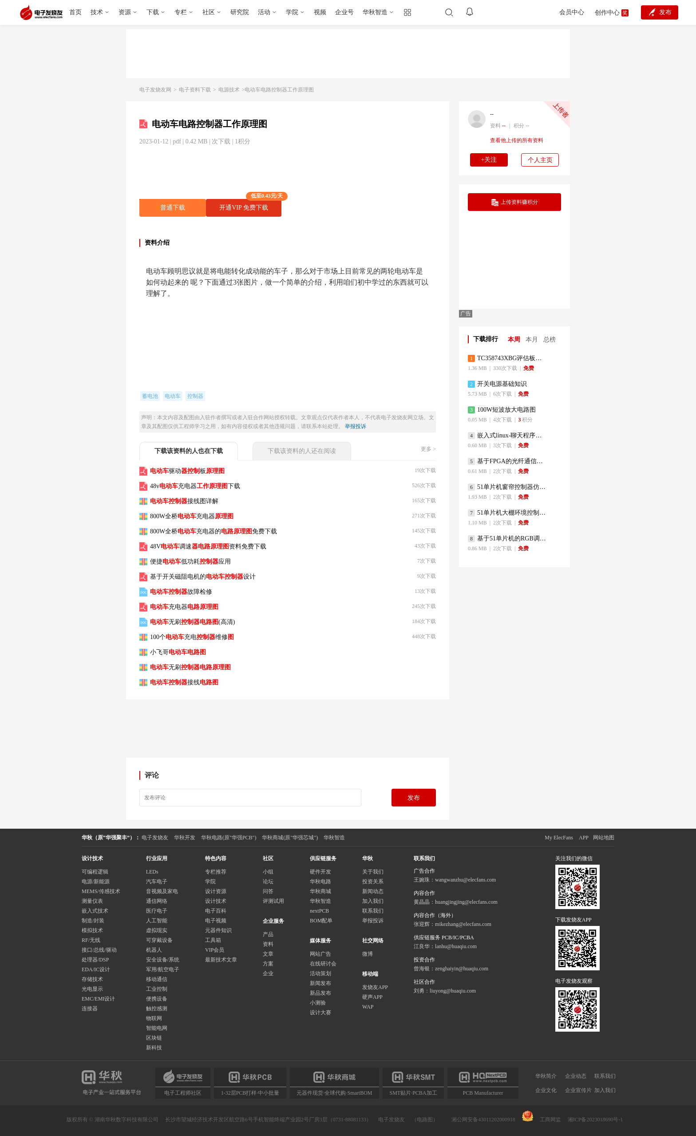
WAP (367, 1007)
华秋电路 (320, 881)
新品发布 (320, 993)
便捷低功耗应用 (190, 561)
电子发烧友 (391, 1119)
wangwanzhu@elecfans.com (465, 880)
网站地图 (603, 837)
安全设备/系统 (162, 960)
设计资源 (215, 891)
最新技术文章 (221, 960)
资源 (125, 12)
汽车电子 (156, 881)
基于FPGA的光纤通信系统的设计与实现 (507, 461)
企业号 (344, 12)
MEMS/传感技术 (101, 891)
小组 (268, 872)
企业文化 (546, 1090)
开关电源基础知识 (497, 384)
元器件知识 (218, 930)
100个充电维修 (192, 637)
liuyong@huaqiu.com (453, 991)
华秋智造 (375, 12)
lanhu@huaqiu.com (456, 946)
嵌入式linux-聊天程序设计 (507, 435)
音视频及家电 (162, 891)
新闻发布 (320, 983)
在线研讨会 (323, 964)
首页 (75, 12)
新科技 (154, 1048)
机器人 (154, 950)
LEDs (152, 872)
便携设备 (156, 999)
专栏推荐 (215, 872)
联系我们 (373, 911)
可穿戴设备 (159, 940)
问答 (268, 891)
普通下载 (172, 207)
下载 (152, 12)
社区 (208, 12)
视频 (320, 12)
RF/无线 (91, 940)
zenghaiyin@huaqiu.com (461, 968)
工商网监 (541, 1116)
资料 (268, 944)
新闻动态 (373, 891)
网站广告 (320, 954)
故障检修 (181, 591)
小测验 (318, 1003)
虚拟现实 (156, 930)
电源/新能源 (96, 881)
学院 (292, 12)
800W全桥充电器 (191, 516)
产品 (268, 934)
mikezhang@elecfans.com (463, 924)
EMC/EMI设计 (98, 999)
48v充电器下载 (195, 486)
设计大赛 (320, 1012)
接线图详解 (184, 501)
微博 (367, 954)
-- (492, 114)
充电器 (184, 607)
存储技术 (92, 979)
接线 (184, 682)
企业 (268, 973)
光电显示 (92, 989)
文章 (268, 954)
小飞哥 (178, 652)
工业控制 (156, 989)
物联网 (154, 1018)
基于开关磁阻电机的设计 (203, 576)
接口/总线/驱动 (99, 950)
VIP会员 (214, 950)
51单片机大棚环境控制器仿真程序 (507, 512)
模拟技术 (92, 930)
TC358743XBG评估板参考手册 (507, 358)
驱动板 (187, 471)
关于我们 (373, 872)
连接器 (90, 1008)
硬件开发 (320, 872)
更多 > (428, 449)
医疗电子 (156, 911)
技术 (97, 12)
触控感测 (156, 1008)
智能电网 (156, 1028)
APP (584, 837)
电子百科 (215, 911)
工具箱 (213, 940)
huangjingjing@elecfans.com (466, 902)
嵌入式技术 (95, 911)
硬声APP (372, 997)
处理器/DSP (95, 960)
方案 (268, 964)
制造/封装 (93, 921)
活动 (264, 12)
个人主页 (540, 160)
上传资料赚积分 (514, 202)
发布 (413, 797)
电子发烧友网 (155, 90)
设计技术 (215, 901)
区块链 (154, 1038)
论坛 (268, 881)
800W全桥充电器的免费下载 (213, 531)
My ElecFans (559, 837)
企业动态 (575, 1076)
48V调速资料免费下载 (208, 546)
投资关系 (373, 881)
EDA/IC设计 (96, 969)
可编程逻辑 (95, 872)
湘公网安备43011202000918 (483, 1119)
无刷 (190, 667)
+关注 (489, 159)
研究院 (239, 12)
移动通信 (156, 979)
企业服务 (273, 921)
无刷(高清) (192, 622)
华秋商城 (320, 891)
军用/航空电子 (162, 969)
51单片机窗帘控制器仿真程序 (507, 487)
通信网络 (156, 901)
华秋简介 (546, 1076)
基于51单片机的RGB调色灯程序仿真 (507, 538)
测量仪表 (92, 901)
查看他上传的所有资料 (516, 140)
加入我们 (373, 901)
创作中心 (607, 12)
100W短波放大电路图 (502, 409)
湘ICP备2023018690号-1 (595, 1119)
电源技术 (229, 90)
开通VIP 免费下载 (250, 205)
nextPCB (319, 911)
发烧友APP (375, 987)
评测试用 (273, 901)
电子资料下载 (195, 90)
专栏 (180, 12)
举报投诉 (355, 426)
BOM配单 (321, 921)
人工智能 (156, 921)
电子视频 (215, 921)
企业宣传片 (578, 1090)
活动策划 (320, 973)
